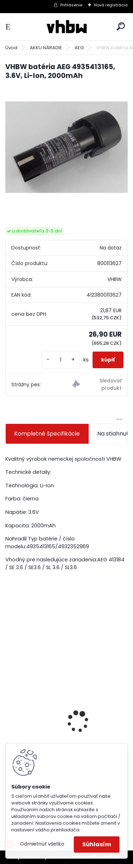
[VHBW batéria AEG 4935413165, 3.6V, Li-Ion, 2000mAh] (66, 147)
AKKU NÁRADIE (46, 47)
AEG (79, 47)
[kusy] (61, 360)
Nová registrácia (111, 5)
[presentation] (9, 709)
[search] (121, 26)
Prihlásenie (71, 5)
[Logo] (67, 27)
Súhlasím (96, 844)
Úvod (11, 47)
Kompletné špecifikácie (47, 434)
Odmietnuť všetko (42, 844)
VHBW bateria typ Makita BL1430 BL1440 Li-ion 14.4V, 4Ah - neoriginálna (65, 738)
